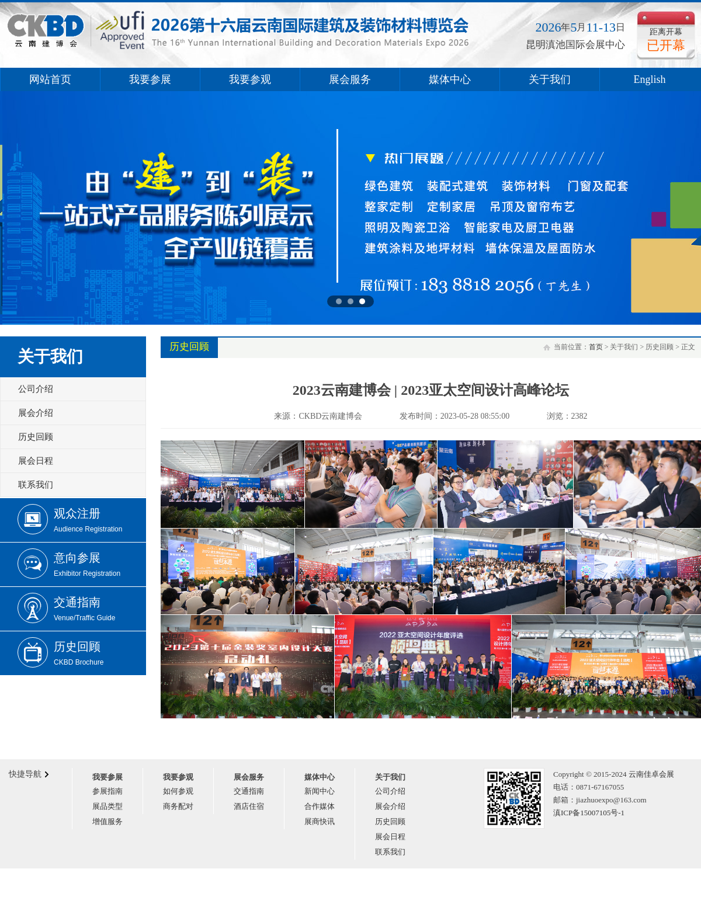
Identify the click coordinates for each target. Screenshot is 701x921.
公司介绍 (35, 389)
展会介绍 (35, 413)
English (649, 79)
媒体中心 (450, 79)
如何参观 (178, 791)
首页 (596, 347)
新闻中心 (319, 791)
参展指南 (107, 791)
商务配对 (178, 806)
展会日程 (35, 460)
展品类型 (107, 806)
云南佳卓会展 (651, 774)
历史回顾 (35, 437)
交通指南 (249, 791)
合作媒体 (319, 806)
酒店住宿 (249, 806)
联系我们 (35, 484)
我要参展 (150, 79)
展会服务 (350, 79)
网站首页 (50, 79)
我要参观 (250, 79)
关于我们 (550, 79)
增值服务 (107, 821)
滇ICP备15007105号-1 (588, 812)
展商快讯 (319, 821)
